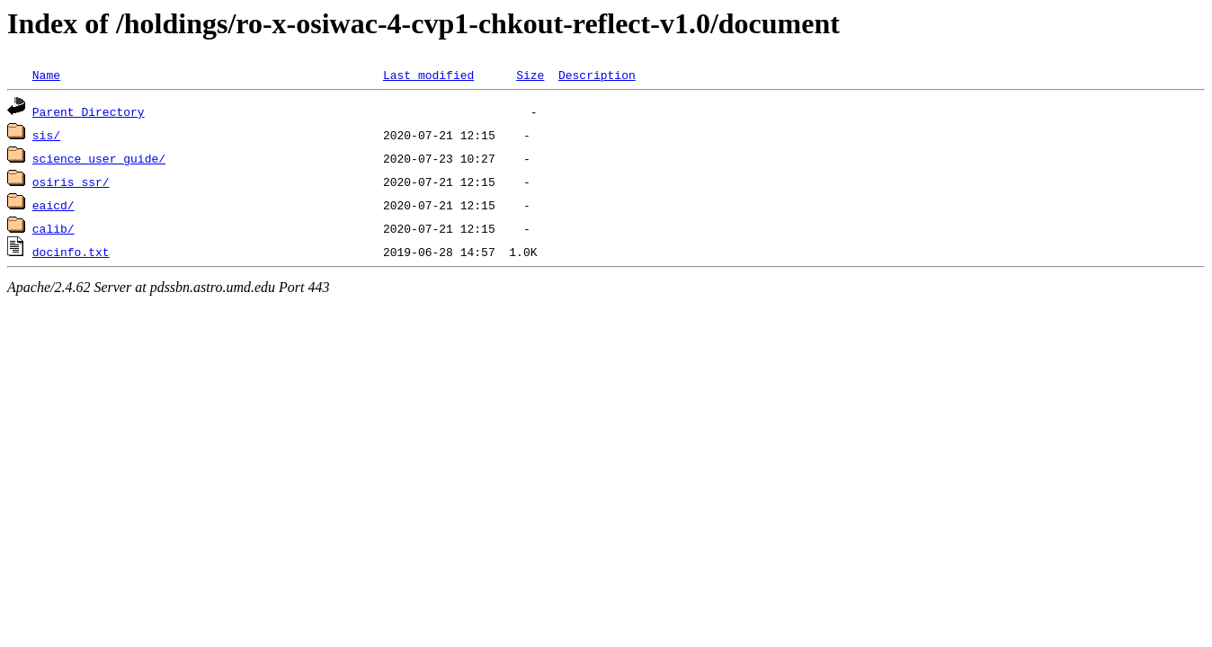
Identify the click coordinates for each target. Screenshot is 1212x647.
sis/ (46, 135)
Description (597, 74)
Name (46, 74)
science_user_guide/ (98, 158)
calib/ (53, 228)
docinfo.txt (71, 252)
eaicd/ (53, 205)
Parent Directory (88, 111)
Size (530, 74)
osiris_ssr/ (71, 181)
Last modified (428, 74)
